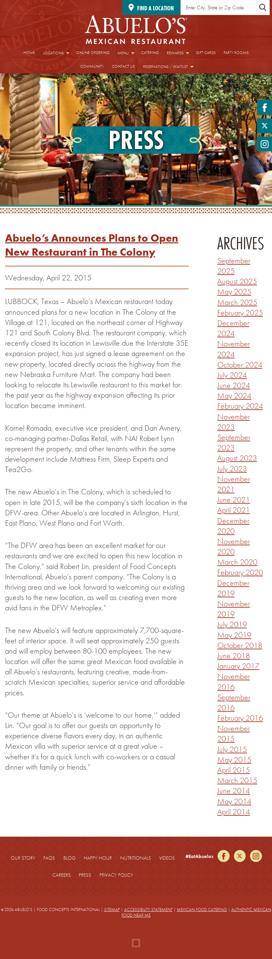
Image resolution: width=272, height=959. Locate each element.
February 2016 (240, 718)
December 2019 (233, 588)
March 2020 (237, 562)
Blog (69, 858)
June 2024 (233, 385)
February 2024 (240, 406)
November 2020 (233, 546)
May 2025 (234, 291)
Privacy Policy (116, 875)
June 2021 (233, 499)
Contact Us (123, 66)
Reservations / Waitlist (165, 66)
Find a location (155, 8)
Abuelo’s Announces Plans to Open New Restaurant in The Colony (91, 245)
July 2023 (232, 468)
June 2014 (233, 790)
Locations (53, 53)
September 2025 (233, 265)
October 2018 (239, 645)
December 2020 (233, 525)
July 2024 (232, 375)
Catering (150, 52)
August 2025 (237, 281)
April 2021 (233, 510)
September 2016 (233, 702)
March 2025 (237, 302)
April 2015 (233, 770)
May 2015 (234, 759)
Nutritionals (135, 858)
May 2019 (234, 635)
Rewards (175, 53)
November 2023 (233, 421)
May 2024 (234, 395)
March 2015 (237, 780)
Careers (61, 875)
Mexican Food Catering (202, 909)
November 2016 (233, 681)
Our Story (23, 858)
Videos (167, 858)
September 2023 (233, 442)
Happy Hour (98, 858)
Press (85, 875)
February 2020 (240, 572)
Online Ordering (92, 52)
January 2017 (238, 666)
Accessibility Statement (148, 909)
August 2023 (237, 458)
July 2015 (232, 749)
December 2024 (233, 328)
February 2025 (240, 312)
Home (29, 52)
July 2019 (232, 624)
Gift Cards (206, 52)
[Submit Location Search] (263, 7)
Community (92, 66)
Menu (123, 53)
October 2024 (239, 364)
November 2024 (233, 348)
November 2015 (233, 733)
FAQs (49, 858)
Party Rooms (236, 52)
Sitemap (112, 909)
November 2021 (233, 484)
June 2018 (233, 655)
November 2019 (233, 608)
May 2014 (234, 801)
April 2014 (233, 811)
